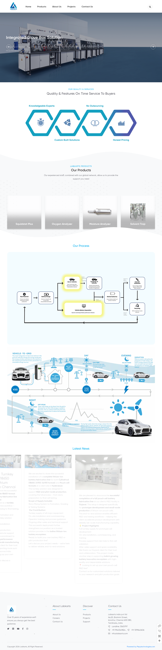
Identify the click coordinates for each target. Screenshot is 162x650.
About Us (57, 615)
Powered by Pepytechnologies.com (141, 647)
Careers (56, 618)
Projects (86, 618)
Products (87, 615)
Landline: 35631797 (118, 626)
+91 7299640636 (136, 630)
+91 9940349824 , (118, 630)
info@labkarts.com (118, 634)
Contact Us (58, 622)
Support (86, 622)
